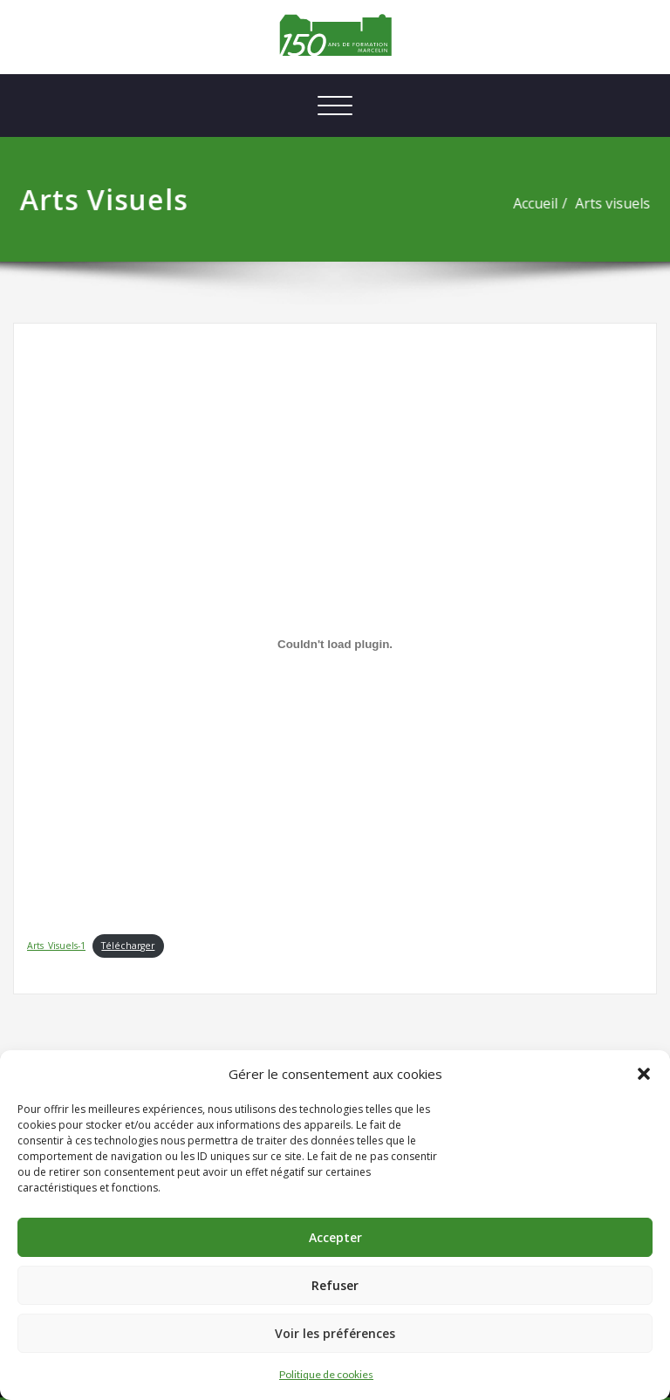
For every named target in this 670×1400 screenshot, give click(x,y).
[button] (644, 1073)
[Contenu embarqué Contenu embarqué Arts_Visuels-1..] (335, 644)
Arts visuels (618, 203)
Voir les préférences (335, 1333)
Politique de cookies (326, 1374)
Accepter (335, 1237)
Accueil (541, 203)
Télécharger (127, 945)
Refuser (335, 1285)
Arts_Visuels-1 (56, 945)
